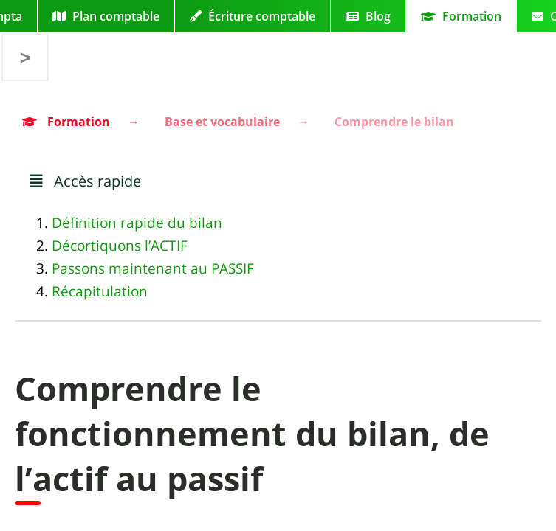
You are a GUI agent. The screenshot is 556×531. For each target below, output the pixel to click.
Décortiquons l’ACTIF (120, 245)
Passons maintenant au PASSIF (153, 268)
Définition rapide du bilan (137, 222)
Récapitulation (100, 291)
